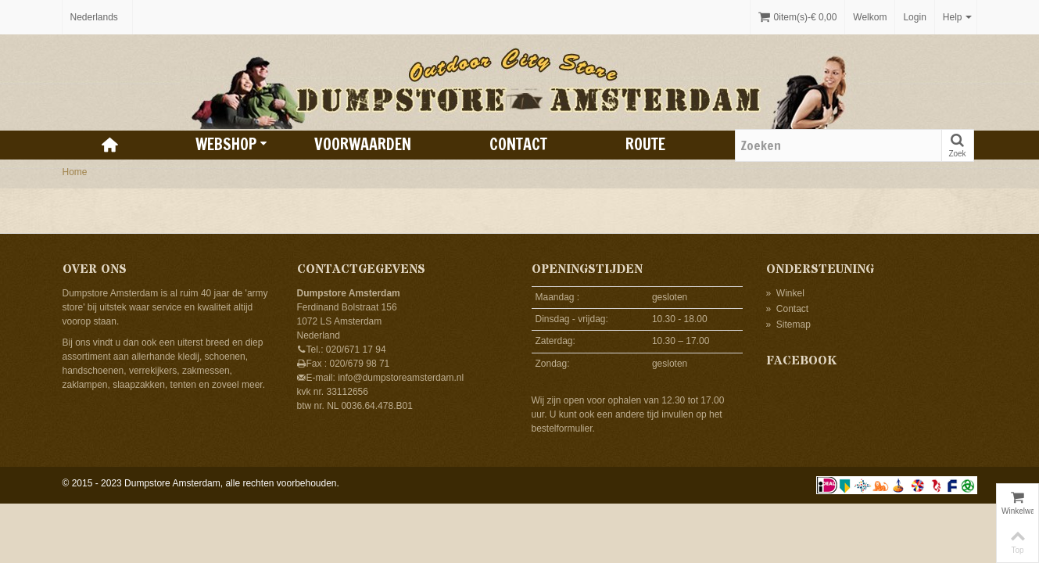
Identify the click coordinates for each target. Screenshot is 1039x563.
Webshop (231, 144)
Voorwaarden (362, 144)
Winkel (785, 293)
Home (75, 172)
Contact (518, 144)
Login (914, 17)
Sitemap (788, 324)
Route (645, 144)
